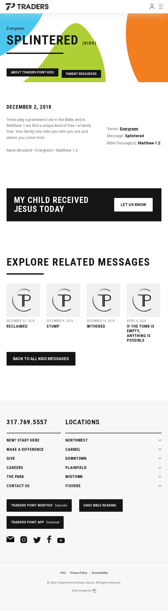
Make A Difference (25, 449)
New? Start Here (23, 440)
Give (11, 458)
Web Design (80, 591)
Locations (82, 422)
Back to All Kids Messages (41, 358)
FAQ (63, 573)
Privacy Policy (78, 573)
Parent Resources (85, 71)
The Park (15, 476)
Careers (15, 467)
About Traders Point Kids (32, 71)
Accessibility (100, 573)
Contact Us (18, 485)
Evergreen (129, 126)
